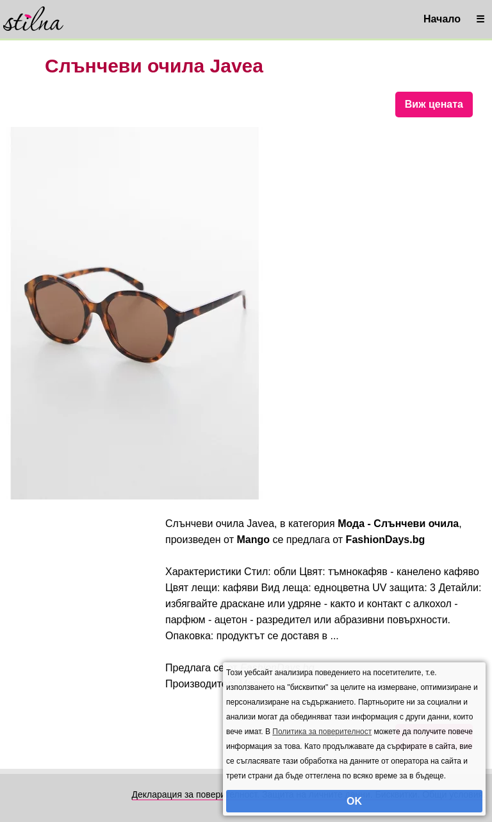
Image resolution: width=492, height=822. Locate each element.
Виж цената (434, 104)
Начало (442, 18)
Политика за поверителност (322, 731)
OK (354, 801)
